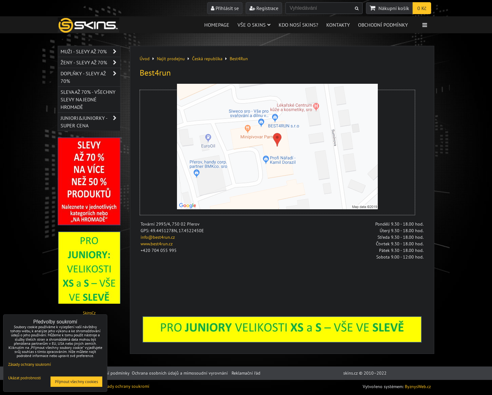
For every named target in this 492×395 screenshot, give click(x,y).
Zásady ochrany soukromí (125, 386)
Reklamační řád (246, 373)
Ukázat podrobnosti (24, 378)
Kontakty (338, 25)
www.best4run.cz (157, 244)
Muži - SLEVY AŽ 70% (90, 51)
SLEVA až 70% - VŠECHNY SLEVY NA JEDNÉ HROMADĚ (88, 99)
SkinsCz (89, 313)
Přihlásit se (225, 8)
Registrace (263, 8)
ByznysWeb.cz (418, 386)
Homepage (216, 25)
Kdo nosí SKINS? (298, 25)
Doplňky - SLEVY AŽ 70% (90, 77)
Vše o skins (254, 25)
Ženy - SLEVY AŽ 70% (90, 62)
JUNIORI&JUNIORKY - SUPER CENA (90, 122)
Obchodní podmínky (383, 25)
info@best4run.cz (158, 237)
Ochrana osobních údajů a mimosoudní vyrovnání (180, 373)
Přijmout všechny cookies (76, 381)
